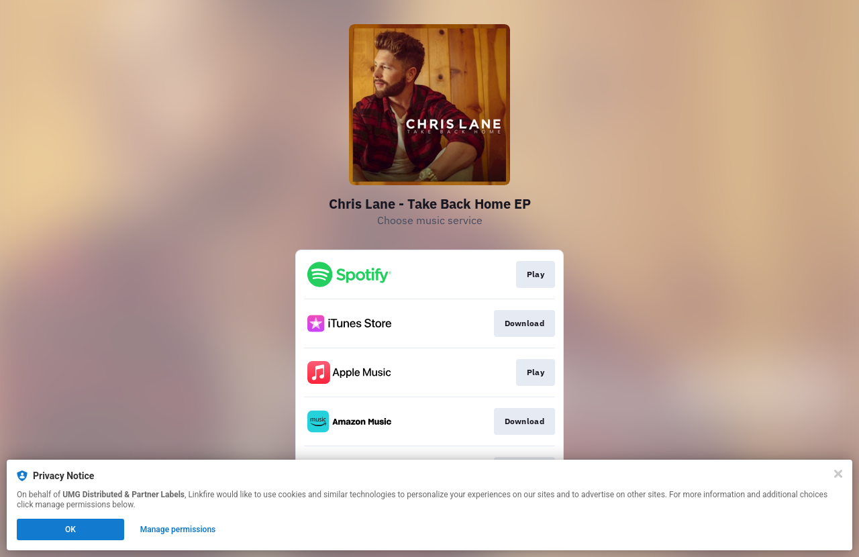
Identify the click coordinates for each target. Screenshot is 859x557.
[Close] (838, 474)
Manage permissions (178, 529)
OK (70, 529)
